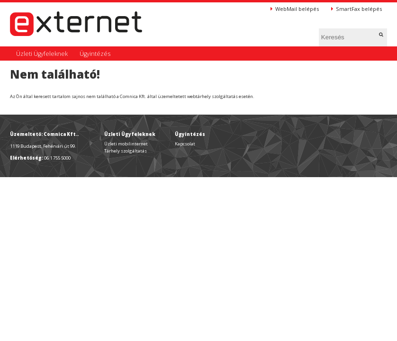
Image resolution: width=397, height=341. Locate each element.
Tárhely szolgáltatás (125, 151)
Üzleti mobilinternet (126, 144)
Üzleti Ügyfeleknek (42, 54)
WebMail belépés (295, 8)
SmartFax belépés (356, 8)
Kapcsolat (185, 144)
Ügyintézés (95, 54)
